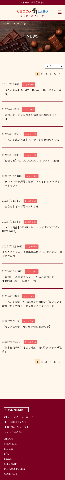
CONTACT (10, 473)
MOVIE (8, 448)
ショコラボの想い (14, 432)
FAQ (6, 453)
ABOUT (9, 438)
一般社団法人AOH (17, 422)
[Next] (60, 74)
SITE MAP (10, 463)
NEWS (8, 458)
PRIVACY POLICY (14, 468)
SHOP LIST (11, 443)
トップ (5, 23)
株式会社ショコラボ (18, 427)
